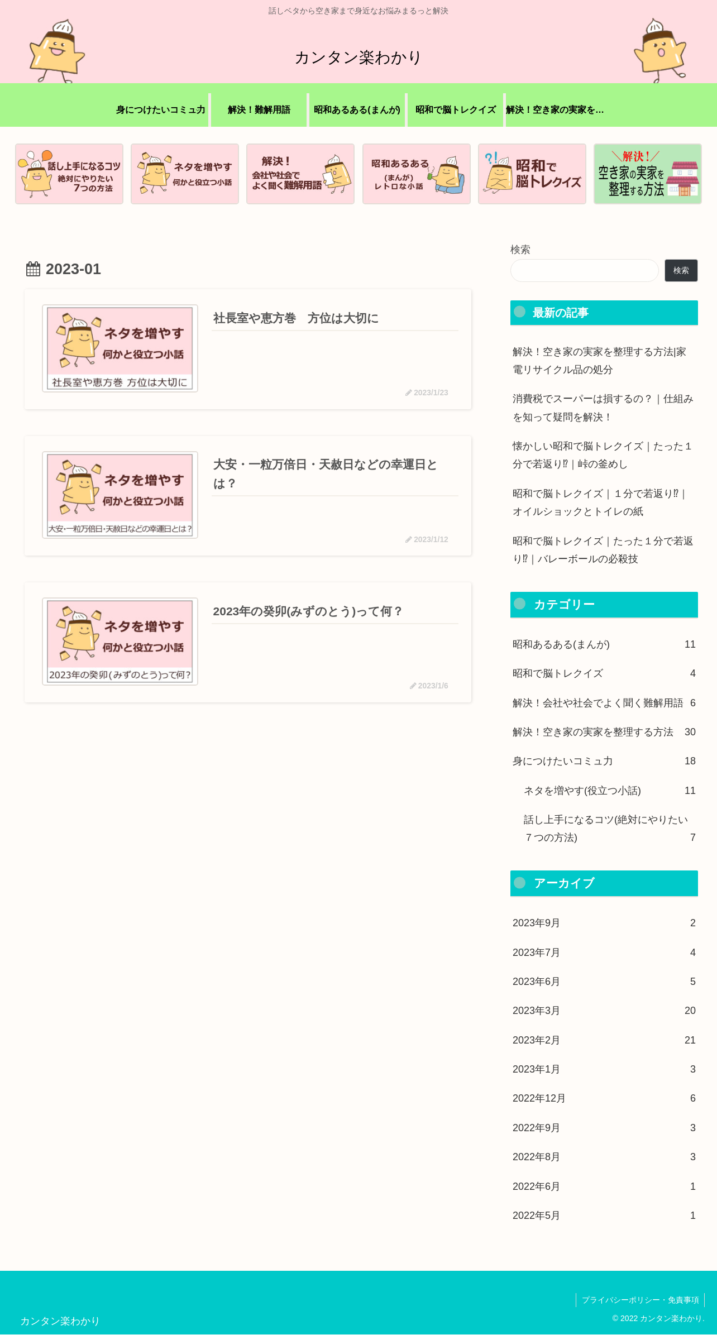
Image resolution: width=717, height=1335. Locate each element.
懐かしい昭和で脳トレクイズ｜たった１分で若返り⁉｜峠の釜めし (603, 455)
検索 (520, 250)
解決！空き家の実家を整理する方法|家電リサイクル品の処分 (599, 360)
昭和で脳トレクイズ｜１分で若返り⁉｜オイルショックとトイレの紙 (601, 502)
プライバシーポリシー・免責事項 (640, 1299)
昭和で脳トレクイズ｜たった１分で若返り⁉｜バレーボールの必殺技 (603, 549)
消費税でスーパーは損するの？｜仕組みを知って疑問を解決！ (603, 408)
